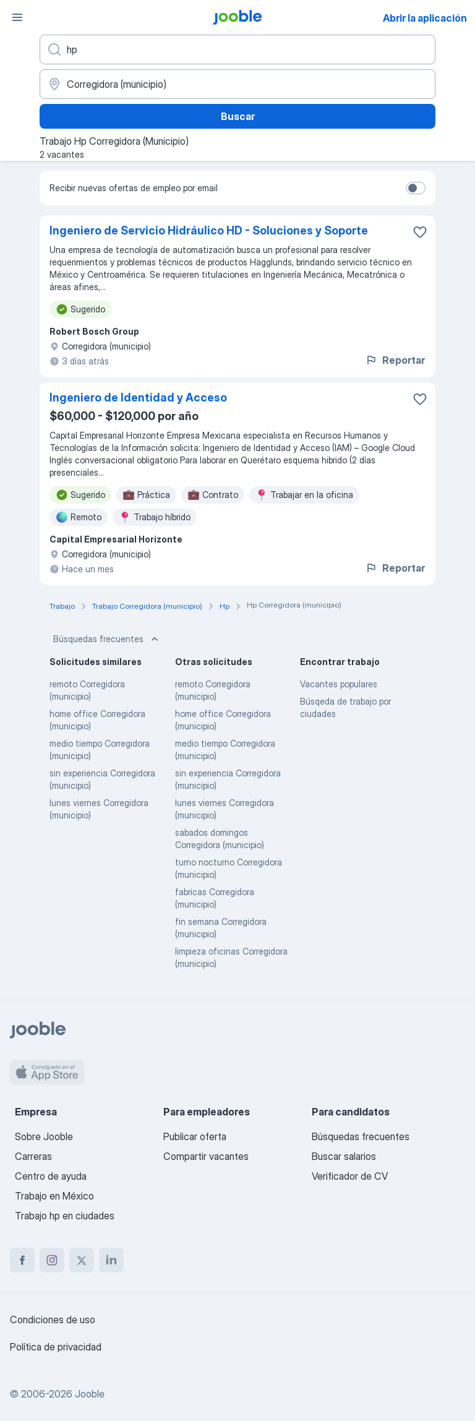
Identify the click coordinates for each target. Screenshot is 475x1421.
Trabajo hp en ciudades (64, 1215)
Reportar (395, 360)
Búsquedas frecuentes (107, 639)
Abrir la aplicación (425, 18)
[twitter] (81, 1260)
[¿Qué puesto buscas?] (237, 49)
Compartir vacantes (206, 1156)
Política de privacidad (55, 1347)
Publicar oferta (194, 1136)
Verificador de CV (350, 1176)
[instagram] (52, 1260)
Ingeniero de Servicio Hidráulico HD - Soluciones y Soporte (208, 230)
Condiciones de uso (52, 1319)
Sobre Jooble (44, 1136)
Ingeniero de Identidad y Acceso (138, 397)
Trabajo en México (54, 1196)
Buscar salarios (344, 1156)
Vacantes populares (338, 684)
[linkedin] (111, 1260)
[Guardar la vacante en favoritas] (420, 232)
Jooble (90, 1394)
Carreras (33, 1156)
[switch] (416, 188)
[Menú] (17, 17)
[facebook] (22, 1260)
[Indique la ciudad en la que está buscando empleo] (237, 84)
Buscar (238, 116)
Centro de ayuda (51, 1176)
